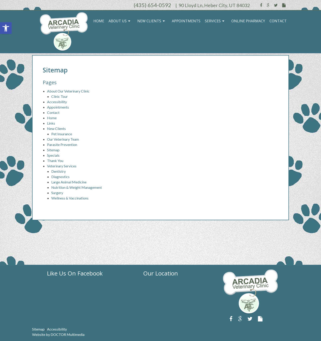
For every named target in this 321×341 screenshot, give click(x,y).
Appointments (186, 20)
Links (51, 123)
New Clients (149, 20)
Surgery (57, 193)
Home (98, 20)
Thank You (55, 160)
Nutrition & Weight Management (76, 187)
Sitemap (53, 150)
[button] (6, 28)
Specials (53, 155)
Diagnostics (60, 177)
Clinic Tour (59, 96)
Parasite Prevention (62, 144)
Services (213, 20)
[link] (246, 313)
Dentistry (58, 171)
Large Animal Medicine (68, 182)
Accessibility (57, 102)
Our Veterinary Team (63, 139)
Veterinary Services (61, 166)
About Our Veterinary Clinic (68, 91)
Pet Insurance (61, 134)
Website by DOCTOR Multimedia (58, 334)
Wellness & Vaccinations (69, 198)
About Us (118, 20)
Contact (278, 20)
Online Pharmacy (248, 20)
